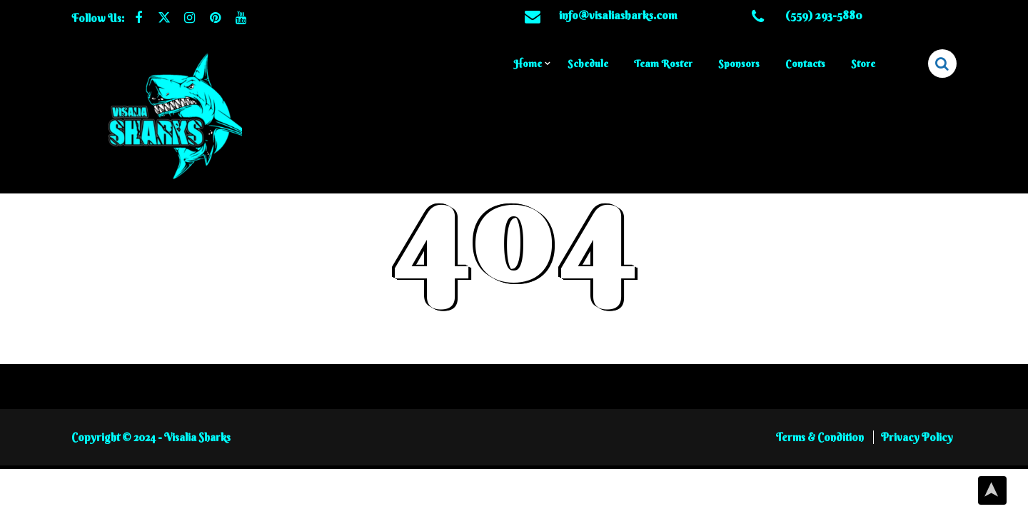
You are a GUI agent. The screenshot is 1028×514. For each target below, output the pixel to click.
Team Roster (663, 63)
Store (863, 63)
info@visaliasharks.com (618, 15)
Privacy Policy (917, 448)
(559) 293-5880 (823, 15)
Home (527, 63)
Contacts (805, 63)
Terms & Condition (821, 448)
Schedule (588, 63)
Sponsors (739, 63)
